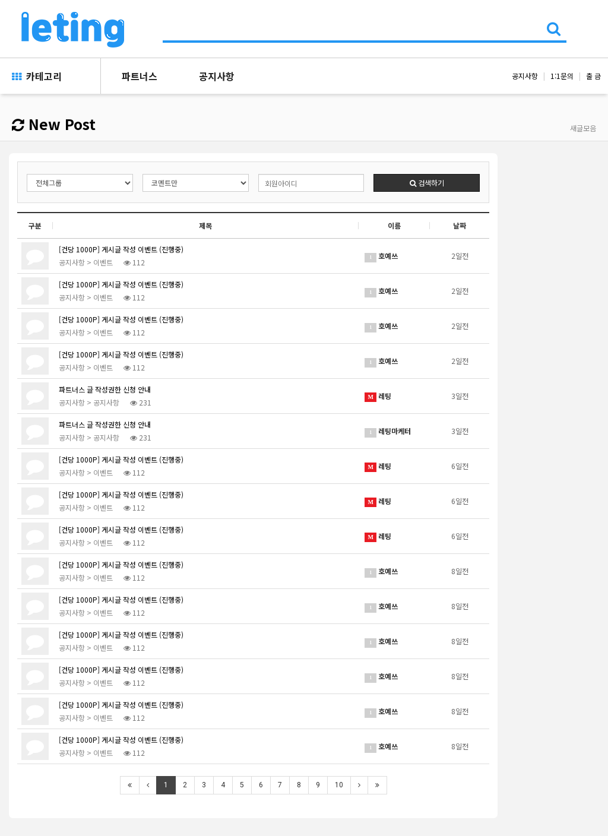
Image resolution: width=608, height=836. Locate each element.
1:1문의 (562, 76)
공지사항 (217, 76)
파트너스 (139, 76)
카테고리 (37, 76)
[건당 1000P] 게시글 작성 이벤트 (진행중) (121, 249)
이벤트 (103, 262)
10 (339, 785)
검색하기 (427, 183)
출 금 (593, 76)
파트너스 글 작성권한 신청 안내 (105, 389)
